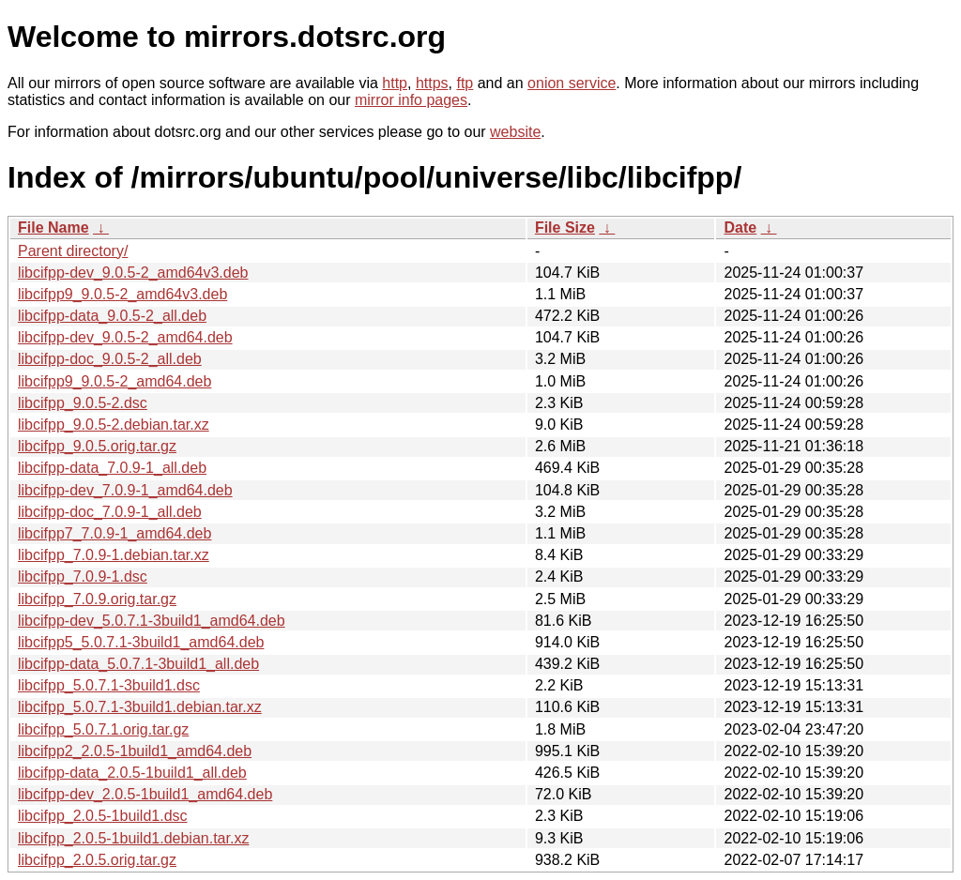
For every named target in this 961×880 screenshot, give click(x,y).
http (394, 83)
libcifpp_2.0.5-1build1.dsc (103, 816)
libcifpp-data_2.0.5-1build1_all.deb (132, 773)
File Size (565, 227)
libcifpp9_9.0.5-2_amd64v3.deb (122, 294)
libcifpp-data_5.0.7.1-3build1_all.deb (138, 664)
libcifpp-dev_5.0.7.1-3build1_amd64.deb (151, 621)
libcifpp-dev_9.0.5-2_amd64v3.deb (133, 273)
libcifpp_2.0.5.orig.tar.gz (97, 860)
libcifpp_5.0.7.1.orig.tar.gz (103, 729)
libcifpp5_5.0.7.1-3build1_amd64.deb (141, 642)
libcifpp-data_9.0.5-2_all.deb (112, 316)
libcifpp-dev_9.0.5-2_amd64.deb (125, 337)
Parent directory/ (73, 251)
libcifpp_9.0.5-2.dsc (82, 403)
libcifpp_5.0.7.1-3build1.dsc (109, 685)
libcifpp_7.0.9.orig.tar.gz (97, 599)
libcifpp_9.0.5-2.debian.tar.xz (113, 424)
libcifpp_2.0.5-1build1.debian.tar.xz (133, 838)
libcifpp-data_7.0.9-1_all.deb (112, 468)
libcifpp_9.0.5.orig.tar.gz (97, 446)
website (515, 132)
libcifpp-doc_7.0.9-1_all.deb (110, 512)
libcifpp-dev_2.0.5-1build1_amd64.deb (145, 794)
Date (740, 227)
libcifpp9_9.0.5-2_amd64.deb (114, 381)
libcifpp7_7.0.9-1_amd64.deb (114, 533)
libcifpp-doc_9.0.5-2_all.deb (110, 359)
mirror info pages (411, 100)
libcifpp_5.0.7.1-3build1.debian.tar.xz (140, 707)
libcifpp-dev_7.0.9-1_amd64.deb (125, 490)
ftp (464, 83)
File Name (53, 227)
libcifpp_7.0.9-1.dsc (82, 576)
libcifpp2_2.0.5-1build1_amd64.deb (135, 751)
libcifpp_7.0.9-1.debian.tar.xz (113, 555)
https (432, 83)
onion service (571, 83)
